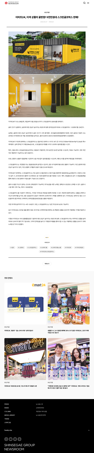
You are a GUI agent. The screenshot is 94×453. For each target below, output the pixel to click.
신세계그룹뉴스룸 (56, 247)
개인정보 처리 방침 (41, 411)
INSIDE (6, 408)
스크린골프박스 (32, 247)
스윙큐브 (21, 247)
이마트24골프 (79, 247)
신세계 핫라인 (40, 408)
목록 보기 (47, 263)
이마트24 (51, 22)
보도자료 (46, 12)
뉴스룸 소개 (39, 404)
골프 (13, 247)
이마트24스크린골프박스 (47, 251)
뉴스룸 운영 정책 (41, 415)
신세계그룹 (44, 247)
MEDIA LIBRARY (9, 415)
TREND (6, 419)
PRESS (6, 404)
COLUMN (7, 411)
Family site (8, 430)
